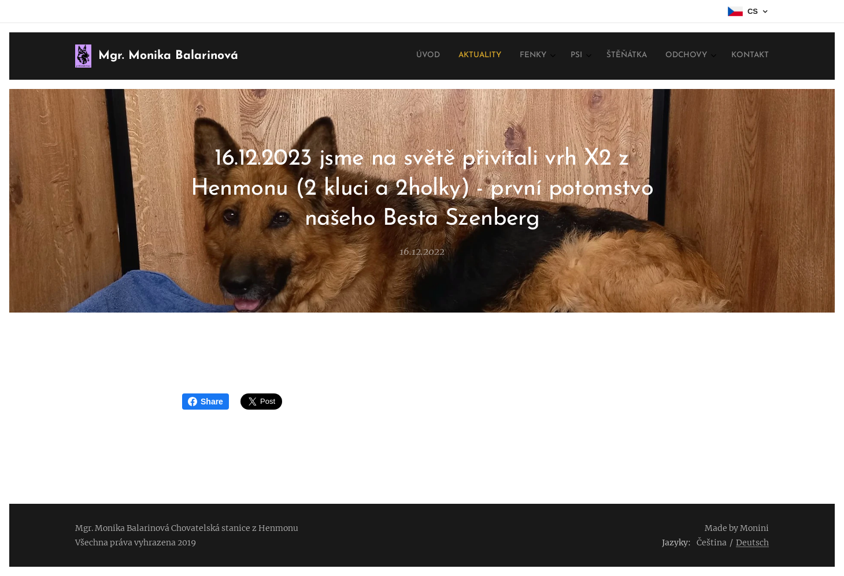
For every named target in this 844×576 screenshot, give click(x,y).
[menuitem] (644, 56)
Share (205, 401)
